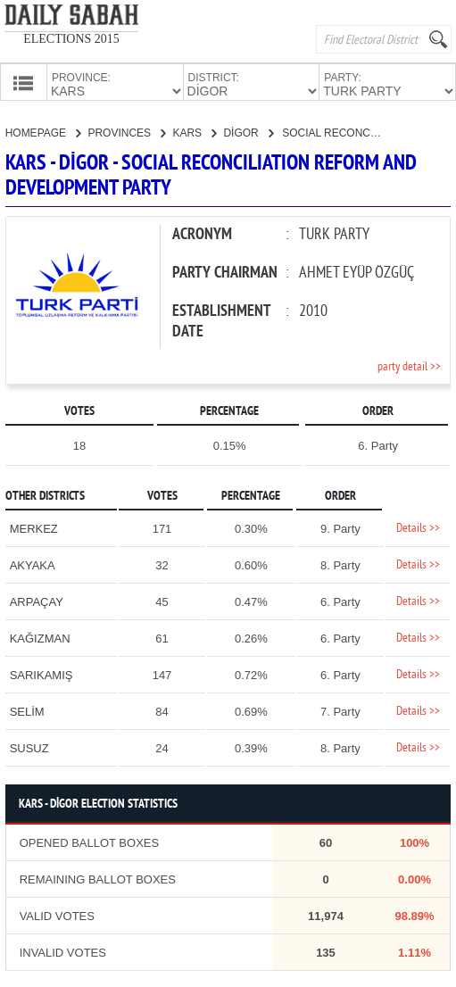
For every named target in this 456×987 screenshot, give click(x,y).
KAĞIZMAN (40, 636)
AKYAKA (32, 563)
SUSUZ (29, 746)
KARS (194, 131)
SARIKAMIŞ (41, 673)
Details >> (418, 527)
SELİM (27, 710)
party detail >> (409, 365)
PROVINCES (126, 131)
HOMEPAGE (43, 131)
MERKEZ (34, 527)
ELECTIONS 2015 (71, 39)
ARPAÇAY (36, 600)
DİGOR (248, 131)
